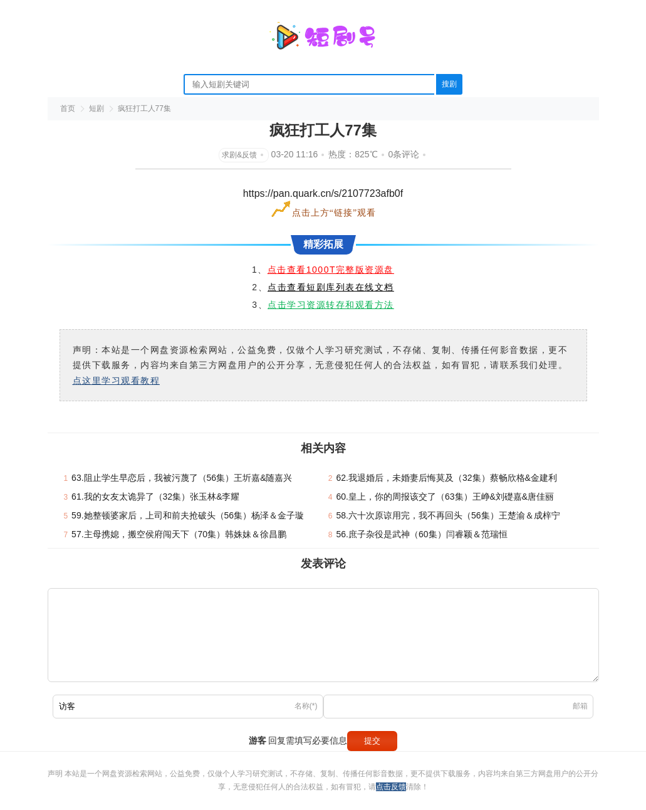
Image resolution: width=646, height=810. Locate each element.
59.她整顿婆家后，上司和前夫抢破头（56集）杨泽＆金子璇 (187, 515)
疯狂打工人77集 (144, 108)
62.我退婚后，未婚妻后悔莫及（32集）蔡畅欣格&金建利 (446, 478)
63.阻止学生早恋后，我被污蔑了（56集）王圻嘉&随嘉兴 (181, 478)
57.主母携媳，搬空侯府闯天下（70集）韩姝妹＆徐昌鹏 (178, 534)
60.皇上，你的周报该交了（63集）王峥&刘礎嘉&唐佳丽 (445, 497)
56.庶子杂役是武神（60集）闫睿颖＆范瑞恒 (422, 534)
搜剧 (449, 84)
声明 (56, 773)
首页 (67, 108)
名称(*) (306, 706)
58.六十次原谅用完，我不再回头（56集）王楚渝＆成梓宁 (448, 515)
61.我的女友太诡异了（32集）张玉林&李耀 (155, 497)
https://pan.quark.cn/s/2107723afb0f (323, 193)
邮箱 (580, 706)
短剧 (96, 108)
